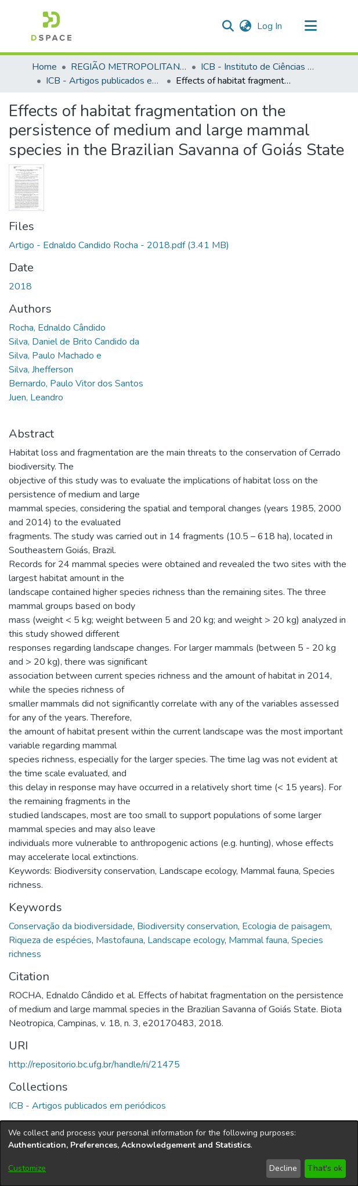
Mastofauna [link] (119, 940)
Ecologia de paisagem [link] (286, 926)
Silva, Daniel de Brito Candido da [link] (74, 341)
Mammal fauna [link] (258, 940)
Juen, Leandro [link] (36, 397)
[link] (119, 245)
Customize (27, 1168)
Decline (283, 1168)
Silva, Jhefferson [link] (41, 369)
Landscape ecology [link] (186, 940)
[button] (51, 26)
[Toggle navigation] (311, 26)
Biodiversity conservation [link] (187, 926)
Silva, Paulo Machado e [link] (55, 355)
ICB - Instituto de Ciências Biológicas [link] (259, 66)
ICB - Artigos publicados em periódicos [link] (104, 80)
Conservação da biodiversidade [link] (71, 926)
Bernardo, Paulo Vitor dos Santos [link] (76, 383)
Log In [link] (270, 26)
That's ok (325, 1168)
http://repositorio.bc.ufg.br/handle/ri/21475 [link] (94, 1064)
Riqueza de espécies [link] (50, 940)
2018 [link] (20, 286)
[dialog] (179, 1153)
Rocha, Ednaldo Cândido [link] (57, 327)
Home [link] (44, 66)
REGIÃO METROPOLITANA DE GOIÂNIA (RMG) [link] (129, 66)
